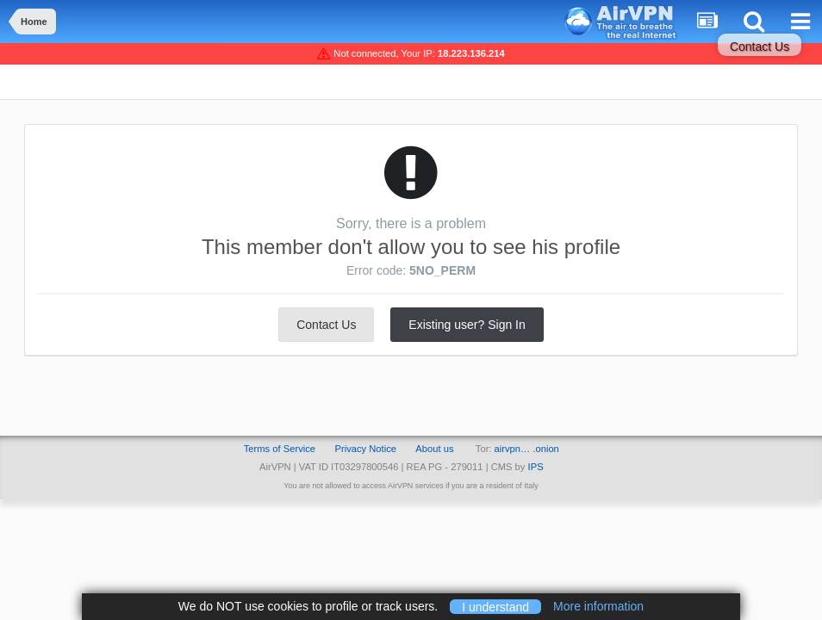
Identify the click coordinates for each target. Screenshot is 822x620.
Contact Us (759, 46)
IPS (536, 467)
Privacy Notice (365, 448)
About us (434, 448)
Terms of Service (279, 448)
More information (598, 606)
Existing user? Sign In (466, 325)
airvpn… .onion (527, 448)
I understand (495, 606)
